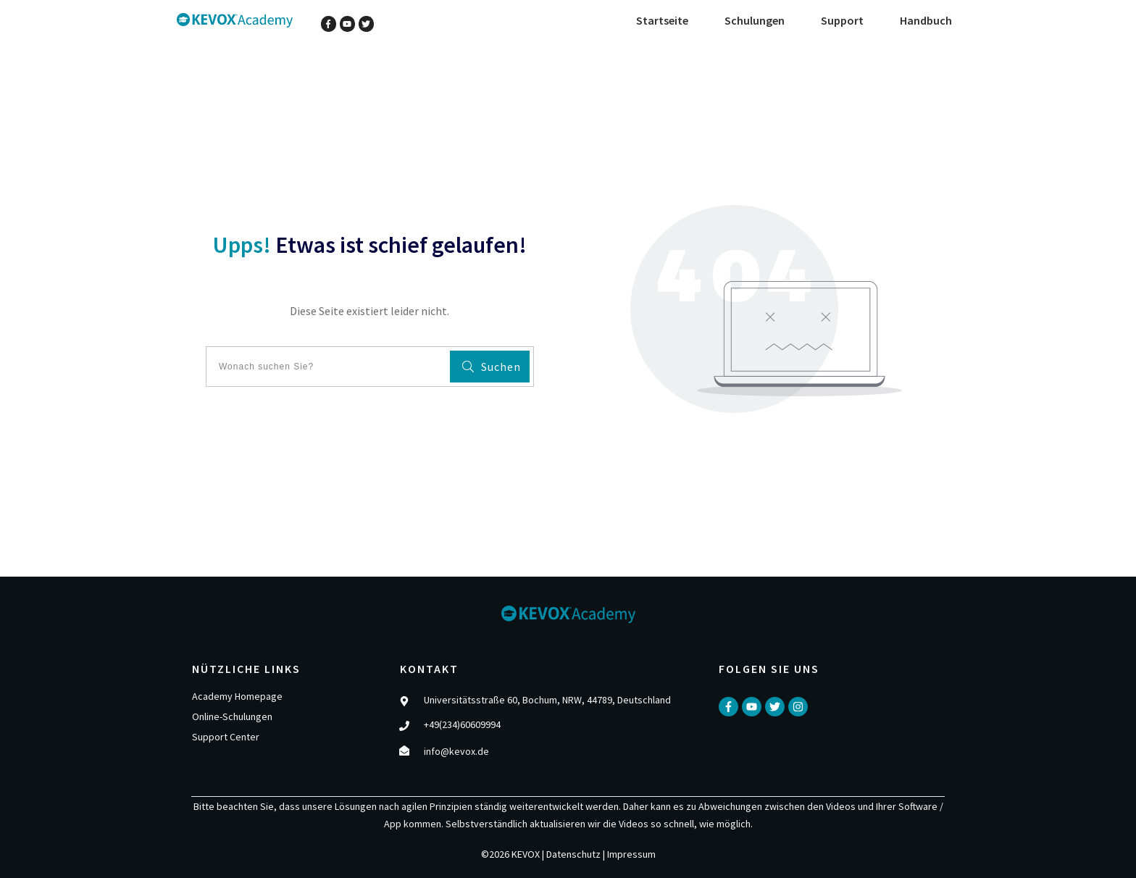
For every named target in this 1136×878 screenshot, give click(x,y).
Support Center (225, 736)
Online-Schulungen (232, 716)
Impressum (631, 854)
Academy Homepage (237, 696)
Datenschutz (573, 854)
